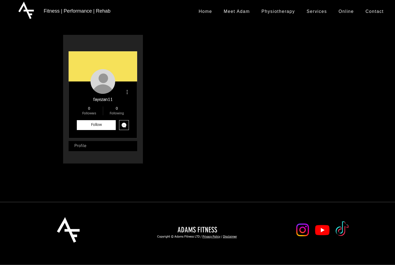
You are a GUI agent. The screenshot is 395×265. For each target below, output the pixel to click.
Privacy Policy (211, 236)
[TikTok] (342, 229)
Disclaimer (230, 236)
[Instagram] (302, 229)
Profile (80, 146)
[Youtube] (322, 229)
